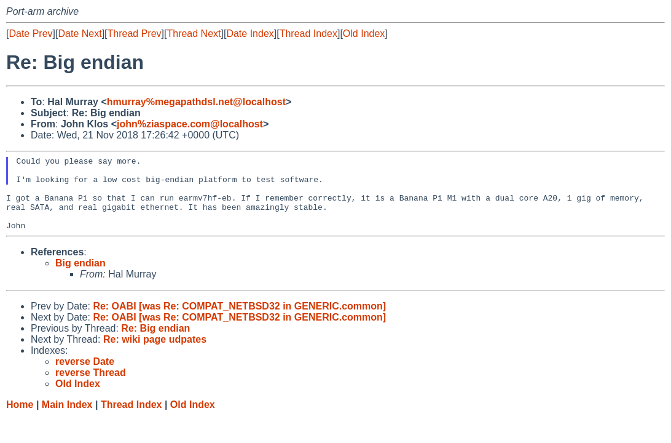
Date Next (79, 33)
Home (19, 419)
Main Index (67, 419)
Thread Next (194, 33)
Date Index (249, 33)
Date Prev (30, 33)
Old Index (364, 33)
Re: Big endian (155, 343)
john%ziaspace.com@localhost (190, 124)
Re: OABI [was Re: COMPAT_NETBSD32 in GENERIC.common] (239, 321)
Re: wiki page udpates (154, 354)
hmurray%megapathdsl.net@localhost (196, 102)
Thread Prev (135, 33)
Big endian (80, 278)
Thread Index (308, 33)
